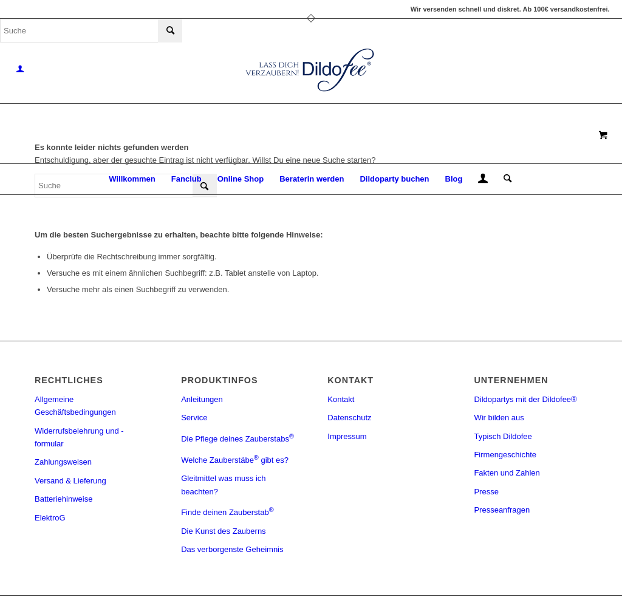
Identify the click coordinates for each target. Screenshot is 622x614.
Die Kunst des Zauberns (223, 531)
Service (194, 417)
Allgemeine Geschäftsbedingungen (75, 406)
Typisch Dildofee (502, 436)
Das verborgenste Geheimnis (232, 549)
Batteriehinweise (63, 498)
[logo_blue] (310, 69)
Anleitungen (202, 399)
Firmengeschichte (505, 454)
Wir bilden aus (499, 417)
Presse (486, 491)
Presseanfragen (502, 509)
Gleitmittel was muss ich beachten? (223, 485)
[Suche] (503, 179)
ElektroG (50, 517)
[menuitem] (132, 179)
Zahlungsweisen (63, 461)
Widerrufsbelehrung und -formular (79, 437)
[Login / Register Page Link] (483, 180)
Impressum (346, 436)
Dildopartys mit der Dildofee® (525, 399)
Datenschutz (349, 417)
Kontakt (340, 399)
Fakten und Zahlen (506, 472)
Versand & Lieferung (70, 480)
